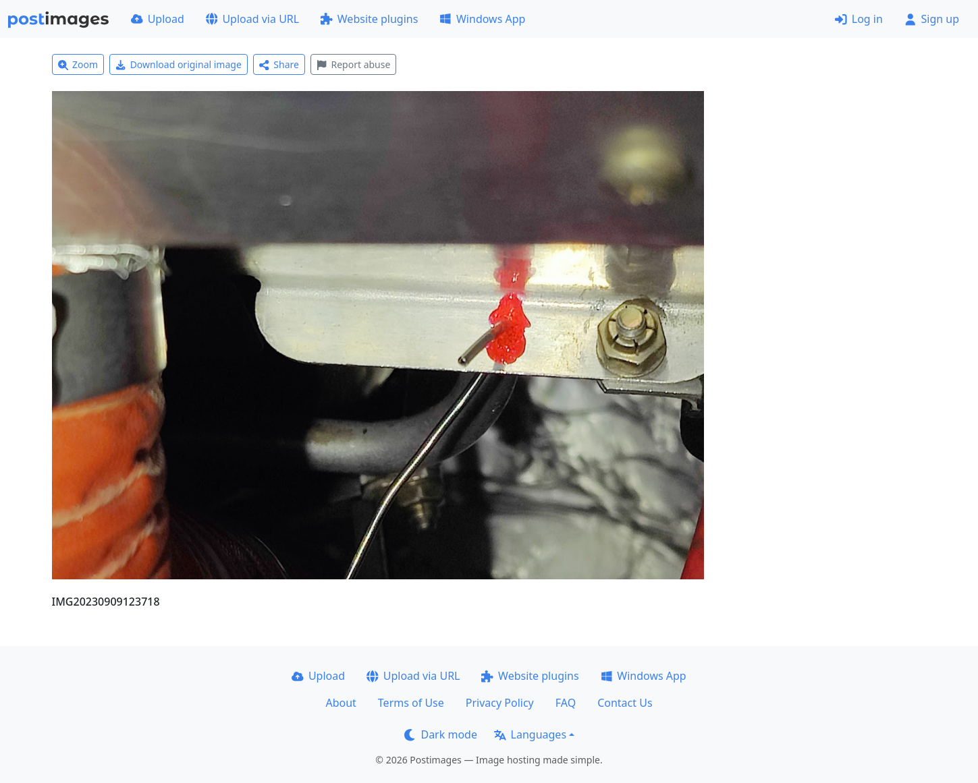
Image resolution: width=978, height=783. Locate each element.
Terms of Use (411, 702)
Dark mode (440, 734)
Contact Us (624, 702)
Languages (530, 734)
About (340, 702)
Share (279, 64)
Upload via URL (252, 18)
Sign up (931, 18)
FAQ (565, 702)
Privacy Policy (500, 702)
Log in (859, 18)
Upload (157, 18)
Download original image (178, 64)
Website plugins (369, 18)
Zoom (78, 64)
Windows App (482, 18)
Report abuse (353, 64)
